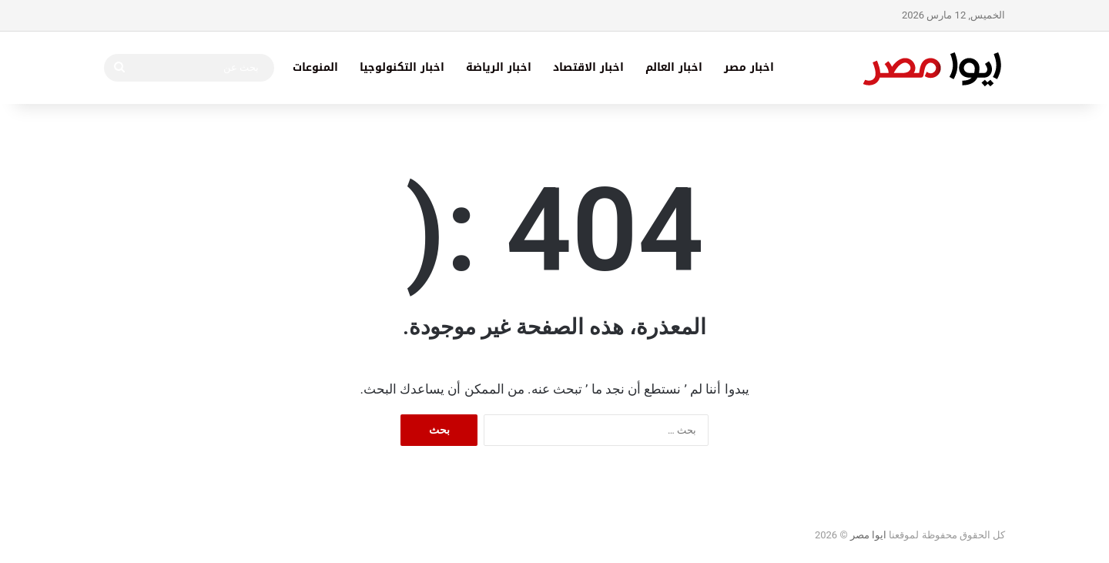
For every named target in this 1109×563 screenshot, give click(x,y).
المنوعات (315, 67)
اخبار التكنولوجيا (402, 67)
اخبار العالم (673, 67)
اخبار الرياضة (498, 67)
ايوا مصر (868, 535)
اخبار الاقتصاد (588, 67)
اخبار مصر (749, 67)
